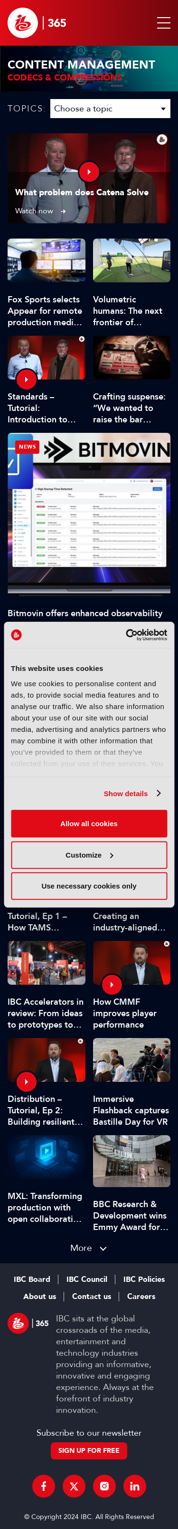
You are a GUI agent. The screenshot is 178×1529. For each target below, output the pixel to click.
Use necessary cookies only (88, 886)
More (81, 1248)
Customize (89, 854)
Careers (141, 1296)
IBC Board (32, 1279)
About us (39, 1296)
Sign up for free (89, 1450)
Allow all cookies (89, 823)
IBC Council (86, 1279)
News (27, 446)
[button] (161, 23)
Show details (126, 793)
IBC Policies (144, 1279)
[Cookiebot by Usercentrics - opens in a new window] (126, 635)
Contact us (91, 1296)
